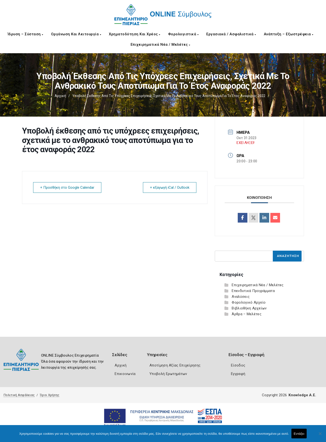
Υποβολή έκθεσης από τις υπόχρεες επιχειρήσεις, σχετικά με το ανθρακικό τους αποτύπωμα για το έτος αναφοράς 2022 (168, 96)
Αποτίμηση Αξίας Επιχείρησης (174, 365)
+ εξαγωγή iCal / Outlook (169, 187)
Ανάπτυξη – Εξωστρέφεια (288, 34)
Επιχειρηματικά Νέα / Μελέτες (160, 44)
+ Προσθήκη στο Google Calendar (67, 187)
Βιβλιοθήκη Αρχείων (249, 308)
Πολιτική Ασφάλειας (19, 395)
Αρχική (60, 96)
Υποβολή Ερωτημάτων (168, 374)
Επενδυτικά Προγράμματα (253, 291)
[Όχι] (320, 436)
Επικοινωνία (125, 374)
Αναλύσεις (241, 296)
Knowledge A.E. (302, 395)
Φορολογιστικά (183, 34)
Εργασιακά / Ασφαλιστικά (231, 34)
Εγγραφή (238, 374)
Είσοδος (238, 365)
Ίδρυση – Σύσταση (25, 34)
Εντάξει (299, 433)
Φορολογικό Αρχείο (249, 302)
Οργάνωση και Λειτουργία (76, 34)
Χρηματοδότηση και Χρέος (134, 34)
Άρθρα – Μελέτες (246, 314)
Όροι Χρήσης (49, 395)
